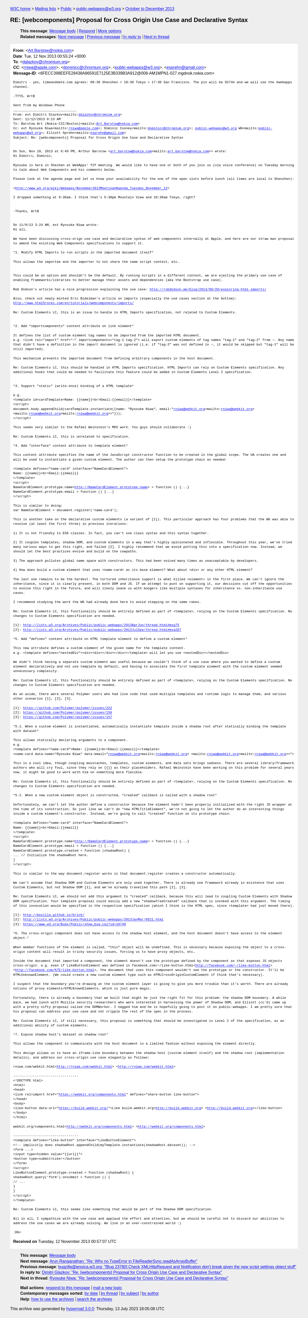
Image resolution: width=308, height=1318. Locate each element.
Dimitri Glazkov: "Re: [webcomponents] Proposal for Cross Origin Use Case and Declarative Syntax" (132, 1272)
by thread (109, 1293)
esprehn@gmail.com (185, 67)
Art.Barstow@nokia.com (49, 50)
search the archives (94, 1299)
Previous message (103, 37)
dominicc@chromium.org (85, 67)
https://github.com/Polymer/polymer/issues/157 (67, 717)
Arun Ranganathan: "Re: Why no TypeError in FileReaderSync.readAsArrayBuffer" (124, 1261)
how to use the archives (52, 1299)
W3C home (20, 9)
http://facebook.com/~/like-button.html (232, 965)
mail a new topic (107, 1288)
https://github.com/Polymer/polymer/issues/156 (67, 712)
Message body (62, 31)
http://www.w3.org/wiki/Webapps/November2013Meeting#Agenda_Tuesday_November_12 (91, 188)
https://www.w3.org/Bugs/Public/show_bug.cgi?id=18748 (74, 924)
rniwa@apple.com (40, 67)
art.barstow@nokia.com (131, 151)
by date (91, 1293)
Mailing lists (45, 9)
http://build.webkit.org (178, 1108)
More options (110, 31)
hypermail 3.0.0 (80, 1309)
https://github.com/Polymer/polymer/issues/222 (67, 708)
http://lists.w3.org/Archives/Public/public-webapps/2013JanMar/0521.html (93, 919)
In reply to (132, 37)
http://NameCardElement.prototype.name (111, 487)
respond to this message (68, 1288)
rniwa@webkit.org (189, 409)
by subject (130, 1293)
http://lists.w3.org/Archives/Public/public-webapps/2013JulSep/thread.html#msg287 (102, 630)
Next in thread (156, 37)
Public (66, 9)
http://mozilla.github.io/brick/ (53, 915)
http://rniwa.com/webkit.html (84, 1067)
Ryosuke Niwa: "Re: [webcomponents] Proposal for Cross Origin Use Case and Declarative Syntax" (139, 1278)
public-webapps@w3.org (98, 9)
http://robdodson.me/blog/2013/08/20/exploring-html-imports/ (208, 289)
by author (150, 1293)
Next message (71, 37)
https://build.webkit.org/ (83, 1108)
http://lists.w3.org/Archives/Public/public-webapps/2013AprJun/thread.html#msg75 (101, 625)
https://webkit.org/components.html (92, 1094)
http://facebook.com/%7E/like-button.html (54, 970)
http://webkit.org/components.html (99, 1127)
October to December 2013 (149, 9)
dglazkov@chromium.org (45, 62)
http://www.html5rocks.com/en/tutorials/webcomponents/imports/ (73, 303)
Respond (87, 31)
